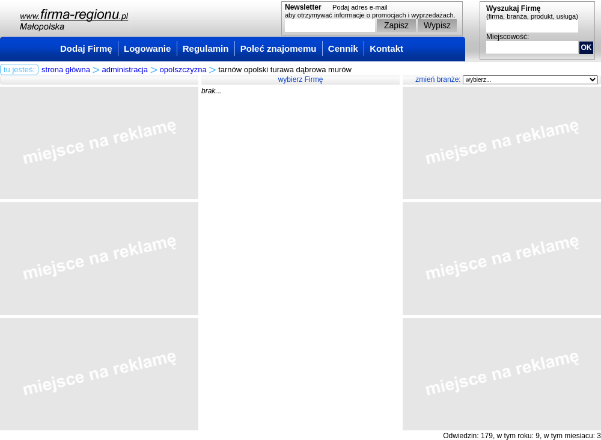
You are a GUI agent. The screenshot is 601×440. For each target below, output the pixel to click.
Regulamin (206, 48)
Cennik (343, 48)
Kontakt (386, 48)
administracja (125, 69)
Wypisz (437, 25)
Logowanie (147, 48)
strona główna (65, 69)
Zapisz (396, 25)
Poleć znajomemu (278, 48)
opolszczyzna (183, 69)
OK (586, 47)
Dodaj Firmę (86, 48)
